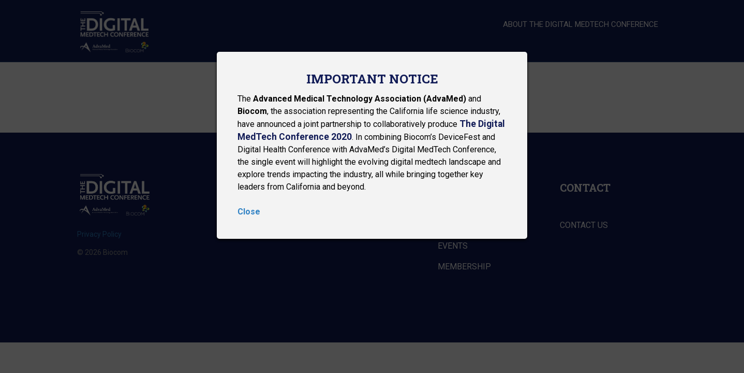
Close (248, 212)
